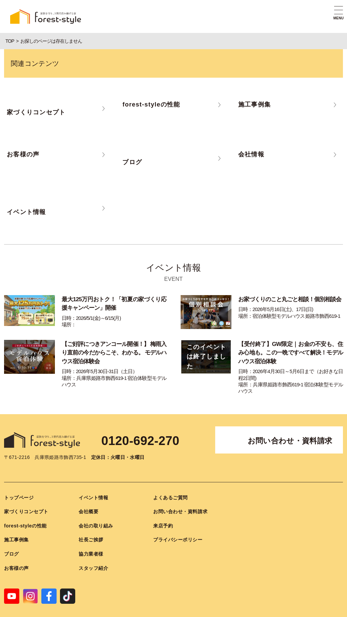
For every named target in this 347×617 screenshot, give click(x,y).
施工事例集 (16, 529)
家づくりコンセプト (26, 500)
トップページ (19, 486)
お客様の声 (16, 557)
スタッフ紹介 (93, 557)
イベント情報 (93, 486)
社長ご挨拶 (91, 529)
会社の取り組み (96, 515)
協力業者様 (91, 543)
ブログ (11, 543)
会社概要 (88, 500)
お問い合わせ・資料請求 (290, 430)
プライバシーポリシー (178, 529)
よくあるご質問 (170, 486)
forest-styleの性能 (25, 515)
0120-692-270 (149, 429)
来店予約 (163, 515)
